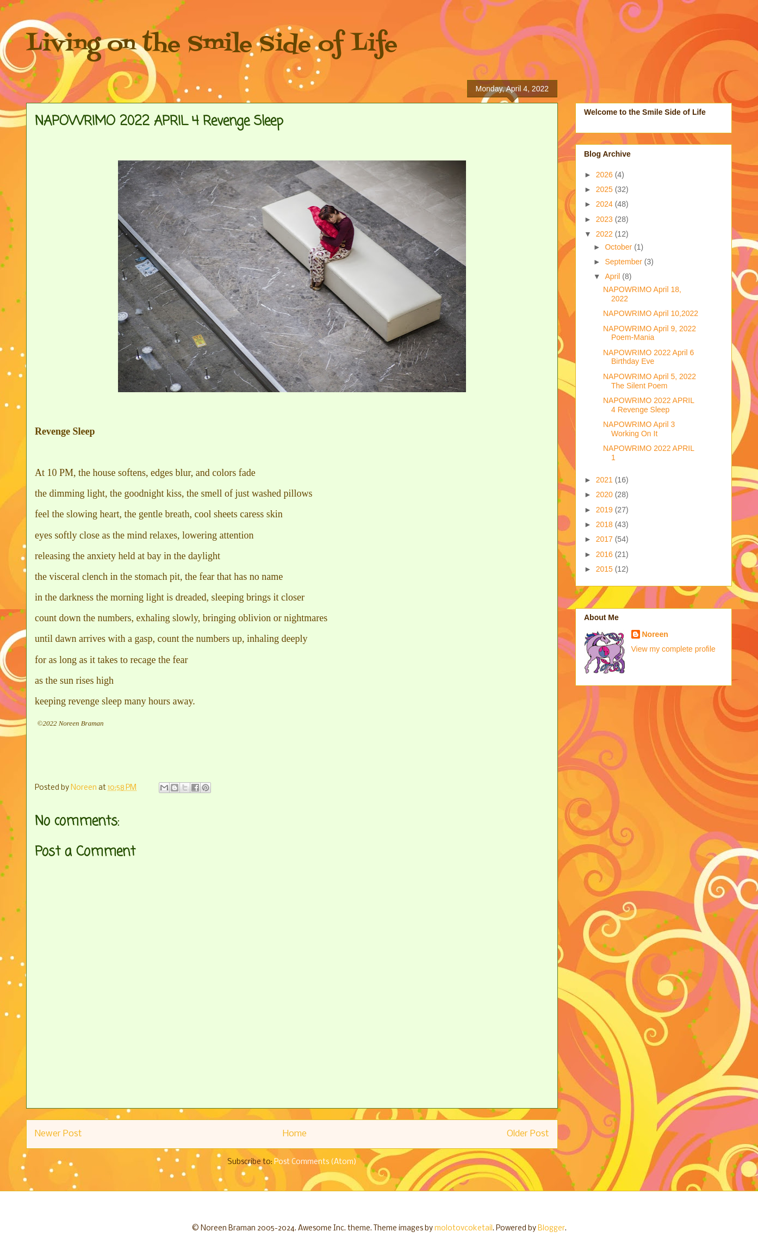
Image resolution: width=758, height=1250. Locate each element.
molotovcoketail (463, 1228)
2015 (605, 569)
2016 (605, 554)
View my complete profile (673, 649)
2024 (605, 204)
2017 (605, 539)
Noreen (655, 634)
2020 (605, 494)
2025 (605, 189)
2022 (605, 234)
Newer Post (58, 1133)
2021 (605, 479)
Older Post (528, 1133)
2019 (605, 509)
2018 (605, 524)
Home (295, 1133)
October (619, 247)
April (613, 276)
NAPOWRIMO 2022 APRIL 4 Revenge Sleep (648, 405)
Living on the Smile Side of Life (211, 44)
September (624, 261)
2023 (605, 219)
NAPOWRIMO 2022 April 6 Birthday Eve (648, 357)
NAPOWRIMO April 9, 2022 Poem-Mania (649, 333)
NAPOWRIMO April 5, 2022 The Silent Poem (649, 381)
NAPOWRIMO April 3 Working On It (639, 429)
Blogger (551, 1228)
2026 (605, 174)
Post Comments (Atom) (315, 1162)
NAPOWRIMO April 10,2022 (650, 313)
